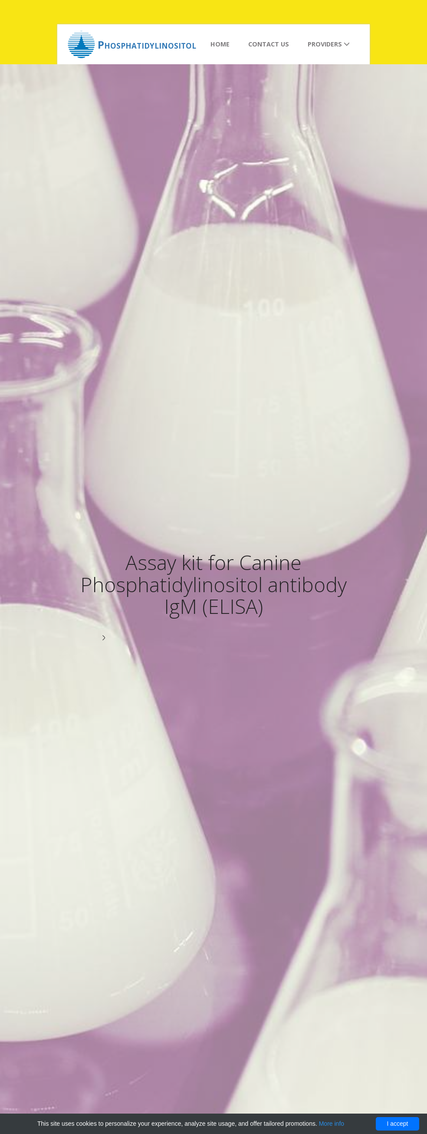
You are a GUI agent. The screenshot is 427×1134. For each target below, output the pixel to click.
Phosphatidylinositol (147, 44)
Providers (329, 44)
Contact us (268, 44)
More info (331, 1123)
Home (220, 44)
